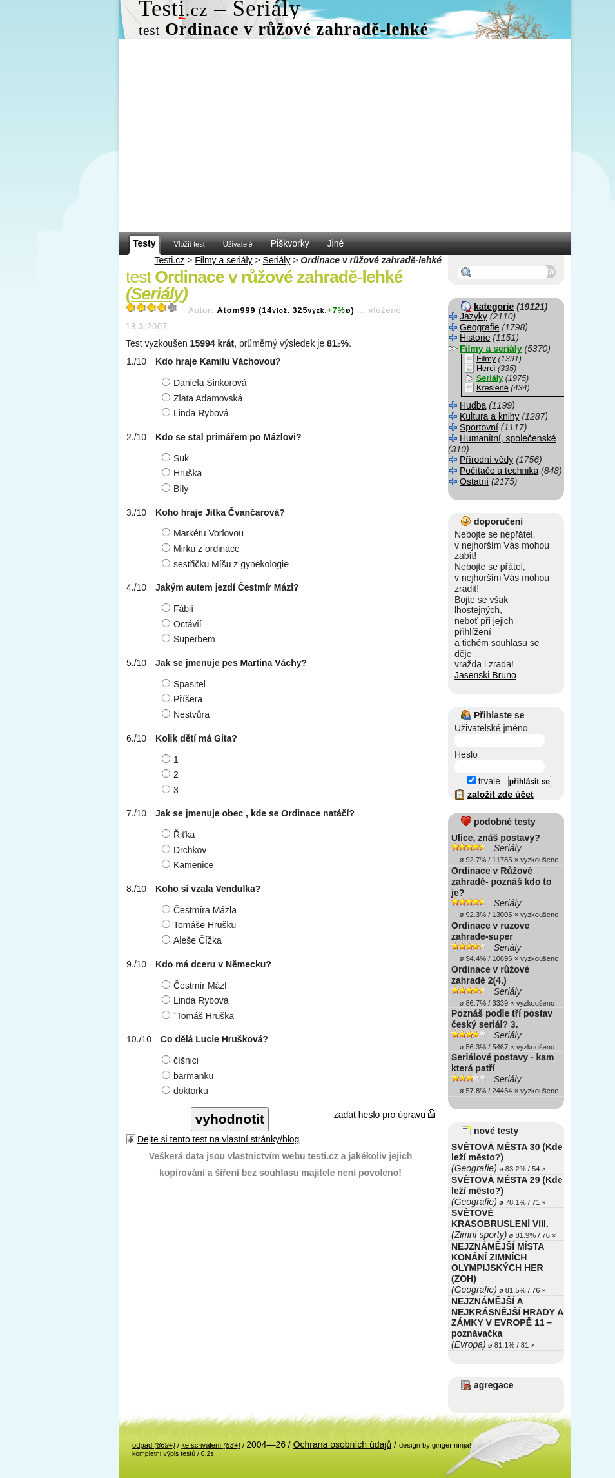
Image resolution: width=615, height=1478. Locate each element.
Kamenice (189, 865)
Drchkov (185, 850)
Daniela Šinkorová (206, 383)
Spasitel (185, 684)
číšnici (182, 1060)
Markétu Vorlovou (204, 533)
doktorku (186, 1091)
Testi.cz (170, 260)
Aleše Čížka (193, 940)
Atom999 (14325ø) (285, 310)
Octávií (183, 624)
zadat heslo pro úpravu (384, 1114)
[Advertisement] (345, 135)
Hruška (183, 473)
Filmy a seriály (223, 260)
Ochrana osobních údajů (342, 1444)
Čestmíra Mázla (201, 910)
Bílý (176, 488)
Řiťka (180, 834)
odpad (153, 1445)
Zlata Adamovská (203, 398)
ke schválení (210, 1445)
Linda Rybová (197, 413)
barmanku (189, 1076)
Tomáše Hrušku (200, 925)
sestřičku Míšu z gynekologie (227, 564)
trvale (483, 781)
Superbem (190, 639)
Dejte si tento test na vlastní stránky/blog (218, 1139)
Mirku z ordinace (202, 548)
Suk (177, 458)
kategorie (494, 306)
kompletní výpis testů (163, 1453)
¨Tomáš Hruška (199, 1016)
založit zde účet (500, 794)
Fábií (179, 608)
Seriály (277, 260)
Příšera (183, 699)
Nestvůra (187, 714)
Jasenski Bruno (485, 675)
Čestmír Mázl (195, 985)
